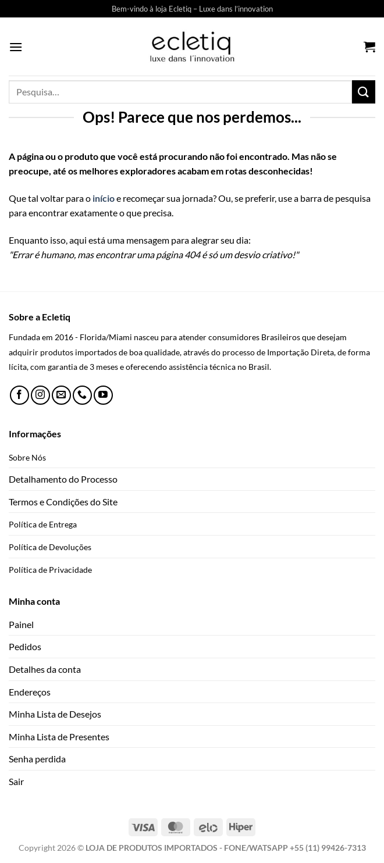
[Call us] (82, 395)
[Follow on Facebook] (19, 395)
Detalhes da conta (45, 669)
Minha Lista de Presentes (59, 736)
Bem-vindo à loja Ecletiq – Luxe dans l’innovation (192, 8)
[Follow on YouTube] (103, 395)
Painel (21, 624)
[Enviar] (363, 91)
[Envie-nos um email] (61, 395)
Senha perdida (37, 758)
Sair (16, 781)
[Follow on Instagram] (40, 395)
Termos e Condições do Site (63, 501)
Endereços (30, 691)
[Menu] (16, 47)
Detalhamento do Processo (63, 478)
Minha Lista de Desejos (55, 713)
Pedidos (25, 646)
